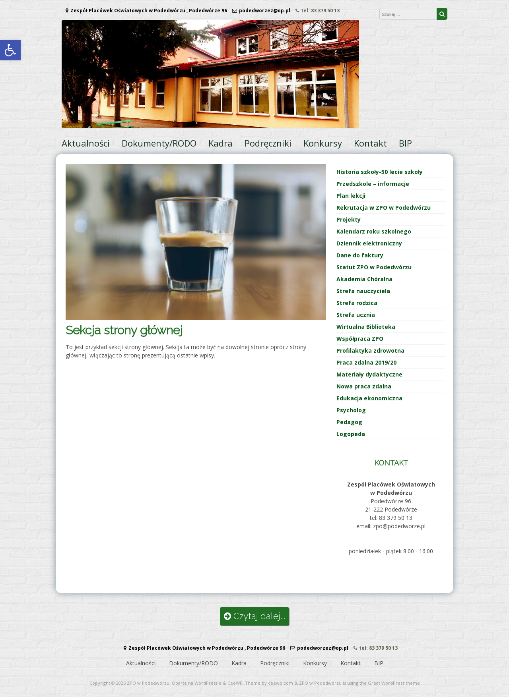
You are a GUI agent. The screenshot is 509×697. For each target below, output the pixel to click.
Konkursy (322, 143)
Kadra (220, 143)
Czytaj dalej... (254, 616)
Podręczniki (268, 143)
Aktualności (86, 143)
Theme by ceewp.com (269, 683)
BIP (405, 143)
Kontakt (370, 143)
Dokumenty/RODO (159, 143)
